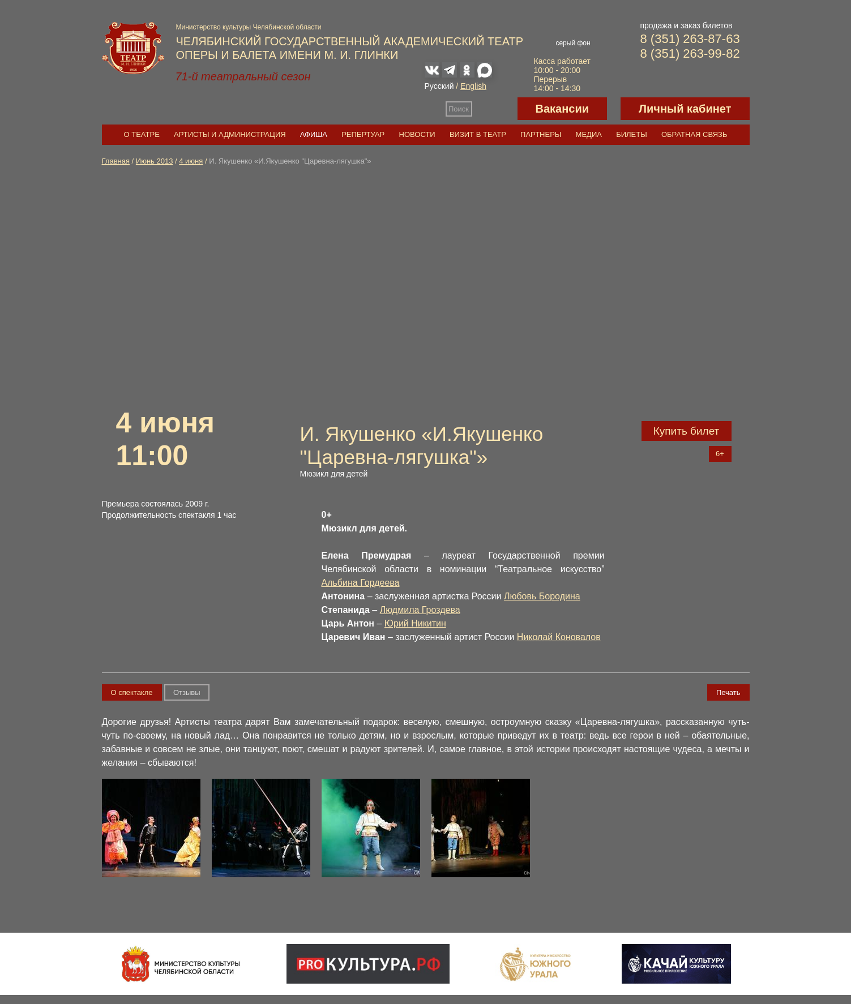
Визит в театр (478, 134)
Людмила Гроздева (420, 610)
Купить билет (686, 431)
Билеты (631, 134)
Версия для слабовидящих (495, 109)
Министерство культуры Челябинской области (249, 27)
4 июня (191, 161)
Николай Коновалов (559, 637)
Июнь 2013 (154, 161)
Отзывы (186, 692)
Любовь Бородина (542, 596)
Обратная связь (694, 134)
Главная (116, 161)
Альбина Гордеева (361, 582)
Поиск (458, 109)
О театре (142, 134)
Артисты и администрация (230, 134)
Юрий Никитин (415, 623)
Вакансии (562, 108)
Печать (728, 692)
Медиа (589, 134)
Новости (417, 134)
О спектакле (132, 692)
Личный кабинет (685, 108)
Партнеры (540, 134)
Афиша (313, 134)
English (473, 86)
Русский (439, 86)
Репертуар (362, 134)
